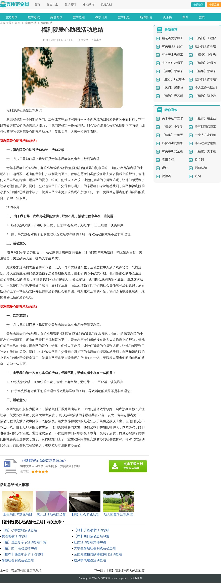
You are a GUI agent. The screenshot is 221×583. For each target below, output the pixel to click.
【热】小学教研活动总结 (19, 530)
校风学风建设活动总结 (90, 560)
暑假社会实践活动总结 (18, 560)
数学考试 (34, 17)
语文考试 (11, 17)
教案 (202, 17)
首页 (37, 4)
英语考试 (56, 17)
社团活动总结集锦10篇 (90, 542)
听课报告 (146, 17)
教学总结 (79, 17)
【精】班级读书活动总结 (91, 530)
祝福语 (166, 176)
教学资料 (70, 4)
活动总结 (46, 23)
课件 (185, 17)
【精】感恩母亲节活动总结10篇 (24, 542)
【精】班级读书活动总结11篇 (125, 571)
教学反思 (124, 17)
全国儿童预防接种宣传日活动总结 (98, 554)
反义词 (199, 160)
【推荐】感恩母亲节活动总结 (22, 554)
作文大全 (52, 4)
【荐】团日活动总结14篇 (91, 536)
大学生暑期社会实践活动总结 (95, 548)
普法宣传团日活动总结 (26, 571)
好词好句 (88, 4)
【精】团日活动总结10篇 (19, 548)
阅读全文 (83, 40)
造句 (198, 176)
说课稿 (167, 17)
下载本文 (96, 40)
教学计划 (101, 17)
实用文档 (106, 4)
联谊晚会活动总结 (14, 536)
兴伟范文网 (104, 578)
